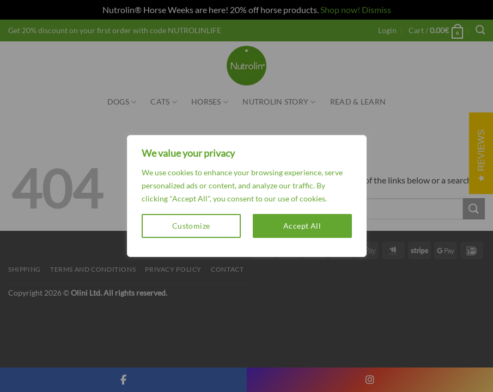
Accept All (302, 225)
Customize (191, 225)
